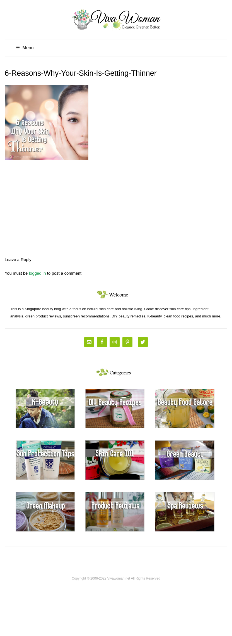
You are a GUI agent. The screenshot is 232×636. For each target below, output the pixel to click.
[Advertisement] (116, 206)
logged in (37, 273)
